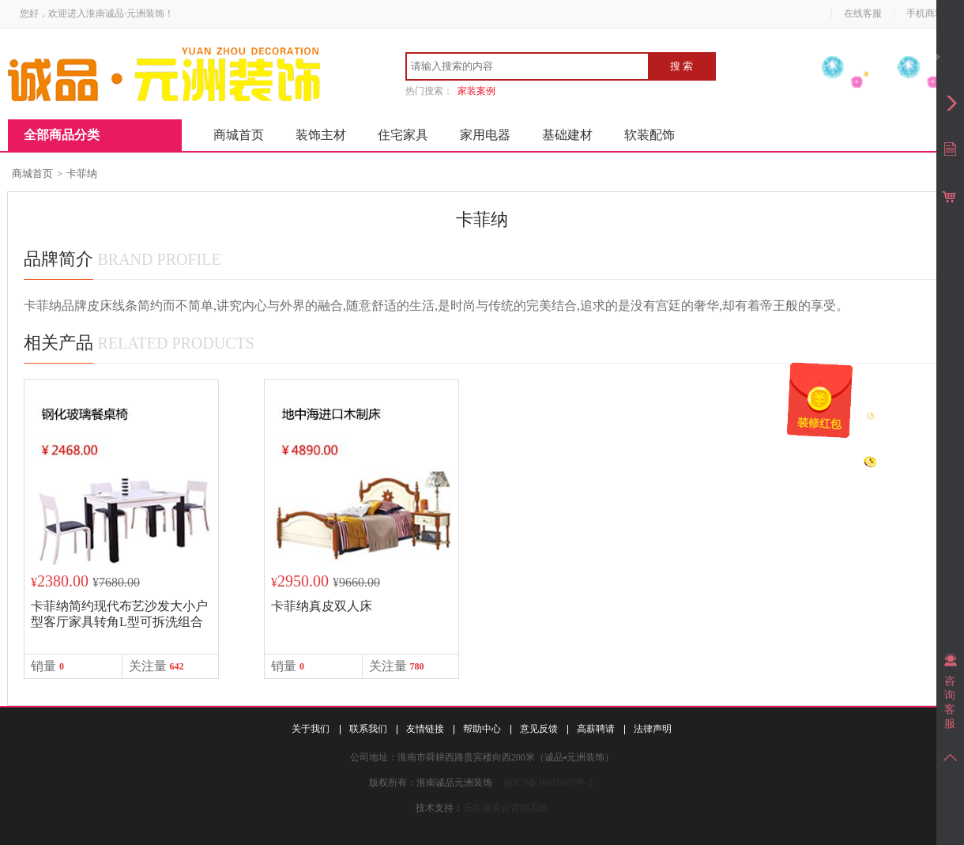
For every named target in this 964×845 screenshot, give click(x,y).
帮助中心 (482, 728)
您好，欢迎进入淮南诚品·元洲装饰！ (97, 13)
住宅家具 (403, 134)
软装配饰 (649, 134)
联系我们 (368, 728)
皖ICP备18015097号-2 (548, 782)
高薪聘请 (596, 728)
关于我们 (310, 728)
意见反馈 (539, 728)
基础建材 (567, 134)
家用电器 (485, 134)
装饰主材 (321, 134)
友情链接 (425, 728)
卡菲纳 (81, 173)
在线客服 (863, 13)
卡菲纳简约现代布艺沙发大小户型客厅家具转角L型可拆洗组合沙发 (119, 621)
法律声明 (653, 728)
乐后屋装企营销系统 (505, 807)
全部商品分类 (62, 134)
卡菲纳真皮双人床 (321, 606)
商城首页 (238, 134)
